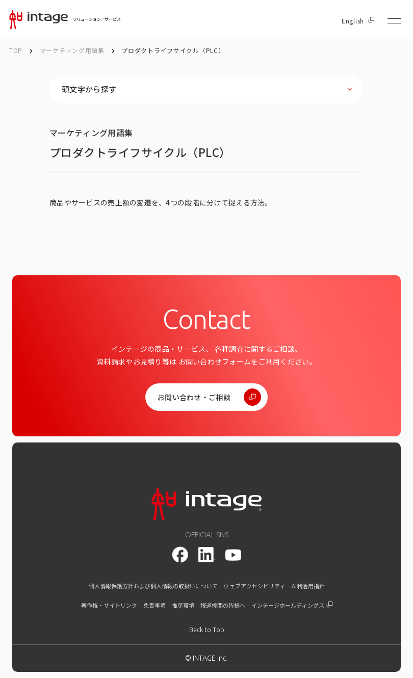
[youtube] (233, 555)
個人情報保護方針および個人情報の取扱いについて (153, 586)
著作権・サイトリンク (109, 605)
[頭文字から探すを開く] (206, 89)
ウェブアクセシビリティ (255, 586)
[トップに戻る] (206, 630)
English (358, 21)
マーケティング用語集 (73, 50)
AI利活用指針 (308, 586)
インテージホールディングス (291, 605)
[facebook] (180, 554)
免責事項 (154, 605)
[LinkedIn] (206, 554)
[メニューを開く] (394, 21)
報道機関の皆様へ (222, 605)
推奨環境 (183, 605)
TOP (15, 50)
